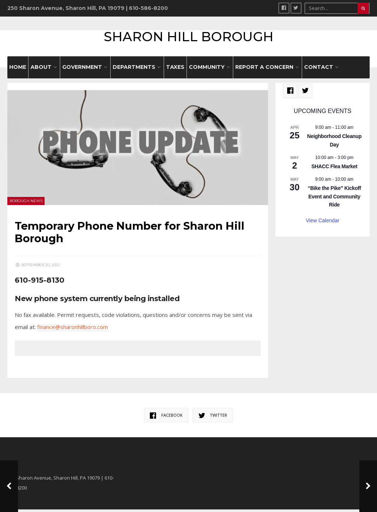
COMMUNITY (207, 69)
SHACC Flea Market (334, 169)
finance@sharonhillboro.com (72, 329)
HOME (17, 69)
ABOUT (41, 69)
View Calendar (322, 223)
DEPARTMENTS (134, 69)
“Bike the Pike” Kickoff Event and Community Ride (334, 199)
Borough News (26, 203)
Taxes (175, 69)
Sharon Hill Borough (189, 38)
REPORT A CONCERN (264, 69)
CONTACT (318, 69)
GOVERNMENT (82, 69)
